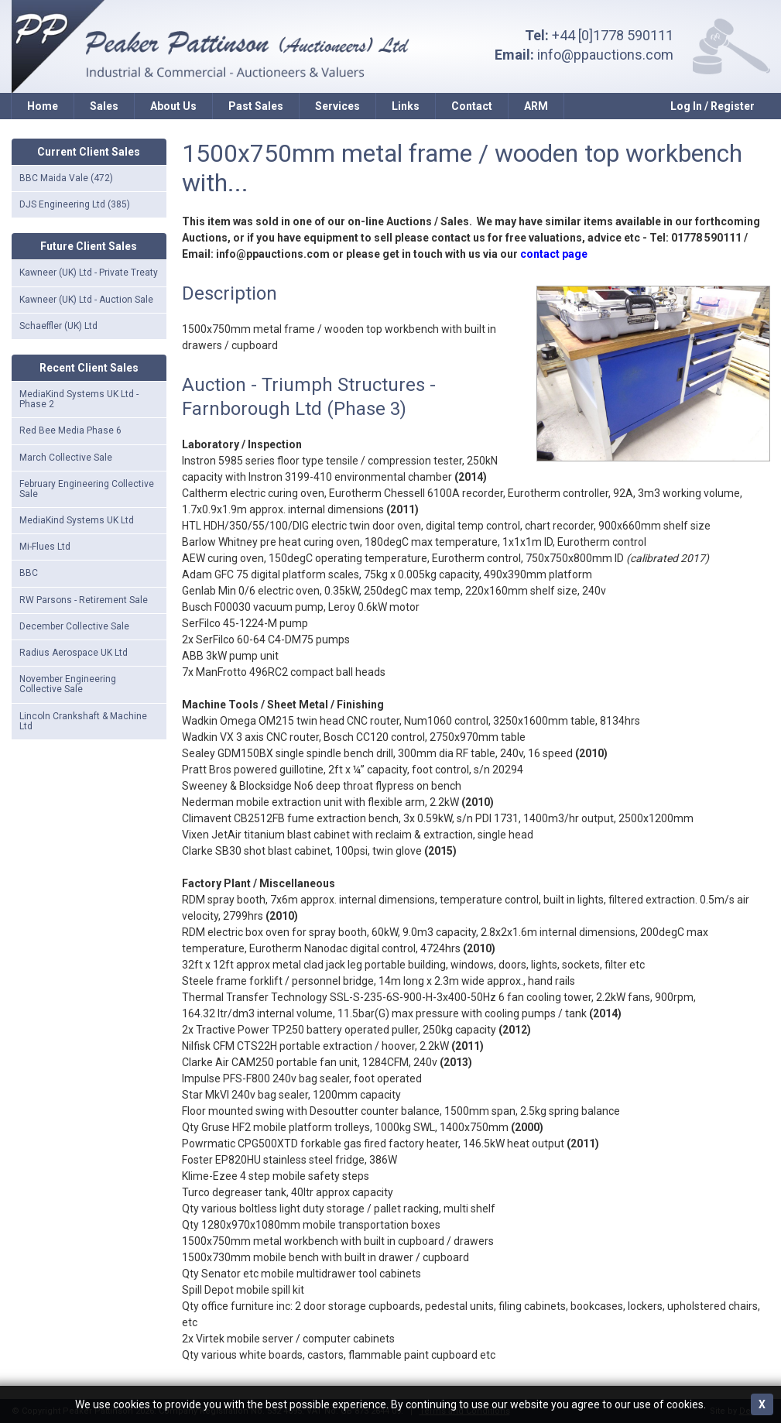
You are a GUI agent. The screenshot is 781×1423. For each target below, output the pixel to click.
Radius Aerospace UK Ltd (73, 652)
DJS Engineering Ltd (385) (74, 204)
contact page (553, 254)
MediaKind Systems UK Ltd (76, 520)
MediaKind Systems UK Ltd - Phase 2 (79, 399)
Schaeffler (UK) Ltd (58, 326)
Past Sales (255, 106)
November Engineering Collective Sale (67, 684)
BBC (28, 572)
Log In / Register (712, 106)
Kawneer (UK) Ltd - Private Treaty (88, 272)
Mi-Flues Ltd (44, 546)
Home (42, 106)
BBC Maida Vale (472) (66, 178)
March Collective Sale (65, 457)
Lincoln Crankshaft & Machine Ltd (83, 721)
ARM (536, 106)
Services (337, 106)
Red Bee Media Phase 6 (70, 430)
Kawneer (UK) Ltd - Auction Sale (86, 299)
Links (406, 106)
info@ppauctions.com (605, 54)
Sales (104, 106)
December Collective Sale (74, 626)
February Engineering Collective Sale (86, 488)
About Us (173, 106)
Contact (471, 106)
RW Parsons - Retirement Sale (83, 600)
